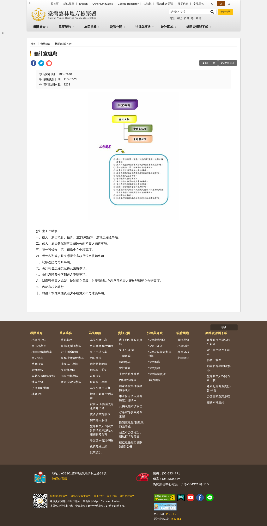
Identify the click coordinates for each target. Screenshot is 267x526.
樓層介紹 (37, 394)
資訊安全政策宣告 (81, 495)
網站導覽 (69, 3)
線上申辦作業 (98, 352)
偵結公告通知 (98, 370)
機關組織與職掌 (42, 352)
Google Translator (128, 3)
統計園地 (167, 26)
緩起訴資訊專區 (71, 346)
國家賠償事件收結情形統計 (130, 388)
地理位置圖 (59, 478)
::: (30, 2)
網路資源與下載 (197, 26)
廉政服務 (154, 380)
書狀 (179, 18)
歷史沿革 (37, 358)
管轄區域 (37, 370)
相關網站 (183, 358)
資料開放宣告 (127, 495)
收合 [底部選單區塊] (224, 327)
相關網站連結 (215, 402)
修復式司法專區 (71, 382)
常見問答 (198, 3)
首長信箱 (183, 3)
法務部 (147, 3)
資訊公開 (116, 26)
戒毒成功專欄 (69, 364)
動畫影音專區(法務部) (219, 368)
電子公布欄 (126, 350)
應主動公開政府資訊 (130, 342)
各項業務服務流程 (101, 346)
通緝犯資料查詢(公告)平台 (219, 388)
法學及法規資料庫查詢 (160, 354)
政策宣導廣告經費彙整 (130, 414)
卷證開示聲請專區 (101, 440)
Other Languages (103, 3)
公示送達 (125, 356)
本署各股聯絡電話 (43, 376)
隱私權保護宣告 (59, 495)
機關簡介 (39, 26)
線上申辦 (196, 18)
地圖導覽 (37, 382)
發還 (186, 18)
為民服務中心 (98, 339)
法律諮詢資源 (157, 374)
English (83, 3)
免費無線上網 (98, 446)
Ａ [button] (221, 3)
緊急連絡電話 (164, 3)
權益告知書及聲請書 (101, 396)
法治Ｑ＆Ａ (155, 346)
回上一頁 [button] (210, 63)
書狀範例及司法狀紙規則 (218, 342)
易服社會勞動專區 (72, 358)
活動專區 (125, 362)
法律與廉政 (143, 26)
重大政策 (37, 364)
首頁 (33, 43)
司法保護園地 (69, 352)
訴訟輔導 (95, 358)
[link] (33, 63)
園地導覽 (183, 339)
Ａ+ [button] (230, 3)
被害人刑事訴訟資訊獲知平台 (101, 406)
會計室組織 (45, 53)
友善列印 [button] (229, 63)
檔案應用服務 (98, 420)
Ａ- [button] (212, 3)
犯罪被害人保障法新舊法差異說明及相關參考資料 (101, 430)
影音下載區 (214, 360)
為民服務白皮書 (100, 388)
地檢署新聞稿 (98, 364)
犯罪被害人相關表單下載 (218, 378)
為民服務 (90, 26)
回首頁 (55, 3)
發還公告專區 (98, 382)
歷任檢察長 (39, 346)
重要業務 (65, 26)
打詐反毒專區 (69, 376)
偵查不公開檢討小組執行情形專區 (130, 434)
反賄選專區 (68, 370)
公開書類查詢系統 (218, 396)
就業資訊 (95, 452)
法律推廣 (154, 362)
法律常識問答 (157, 339)
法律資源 (154, 368)
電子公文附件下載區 (218, 352)
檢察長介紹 (39, 339)
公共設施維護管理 (130, 406)
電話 (172, 18)
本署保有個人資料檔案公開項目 (130, 398)
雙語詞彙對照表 (100, 414)
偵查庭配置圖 (40, 388)
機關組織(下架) (63, 43)
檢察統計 (183, 346)
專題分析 (183, 352)
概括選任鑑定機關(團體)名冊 (130, 444)
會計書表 (125, 368)
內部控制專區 (128, 380)
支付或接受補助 (129, 374)
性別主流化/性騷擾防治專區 (131, 424)
